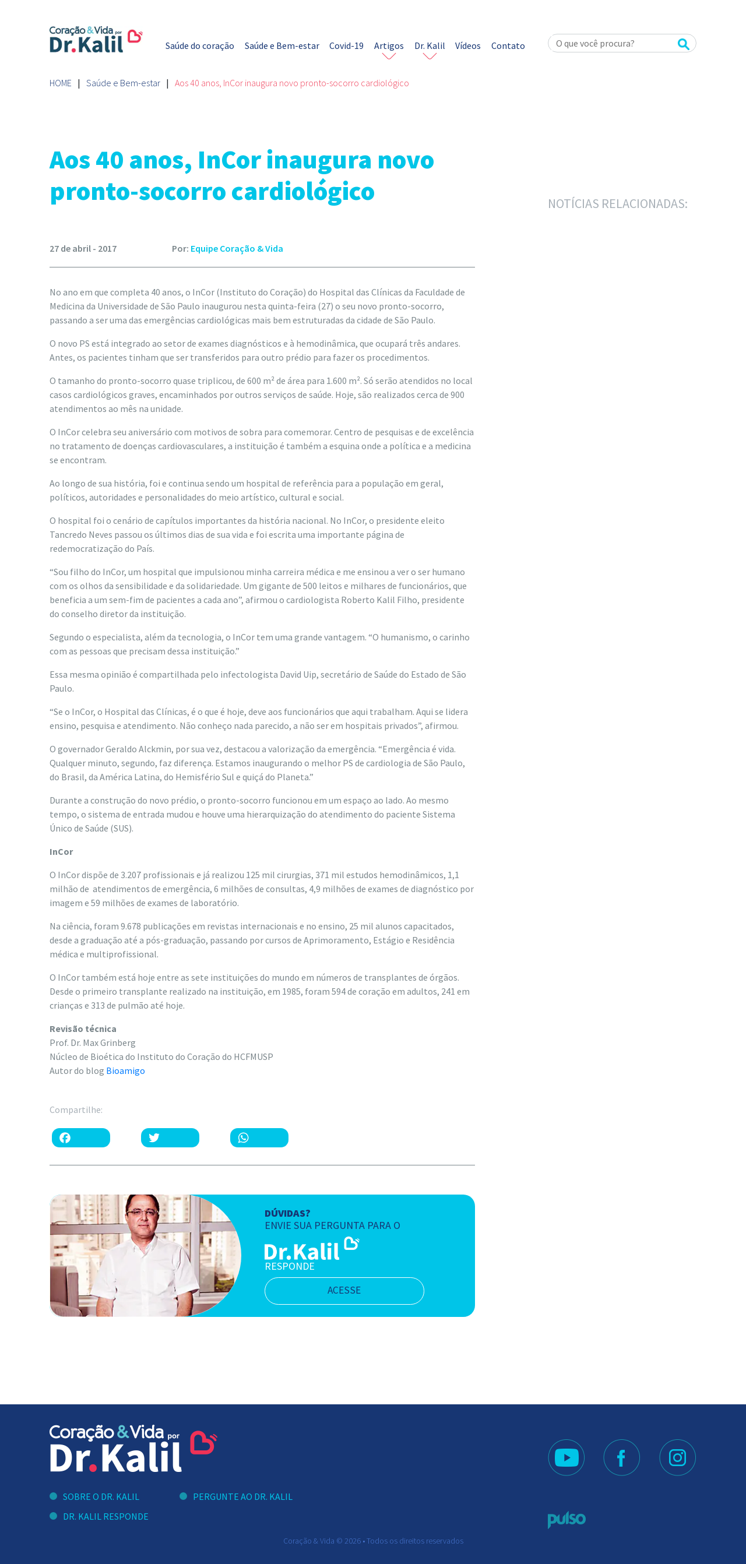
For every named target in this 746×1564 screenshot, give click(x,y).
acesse (349, 1291)
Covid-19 (346, 45)
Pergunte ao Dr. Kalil (243, 1496)
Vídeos (468, 45)
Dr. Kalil (429, 45)
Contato (508, 45)
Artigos (389, 45)
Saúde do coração (200, 45)
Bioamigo (125, 1070)
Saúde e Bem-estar (282, 45)
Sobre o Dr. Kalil (101, 1496)
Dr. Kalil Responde (106, 1516)
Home (61, 83)
